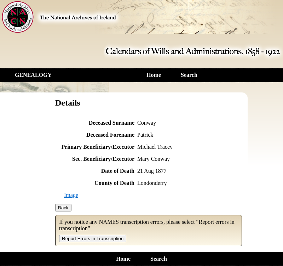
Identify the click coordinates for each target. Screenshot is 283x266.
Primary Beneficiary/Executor (97, 147)
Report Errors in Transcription (92, 238)
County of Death (114, 183)
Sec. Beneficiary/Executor (103, 159)
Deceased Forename (110, 135)
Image (71, 195)
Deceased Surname (111, 123)
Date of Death (117, 171)
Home (153, 75)
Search (189, 75)
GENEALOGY (33, 75)
